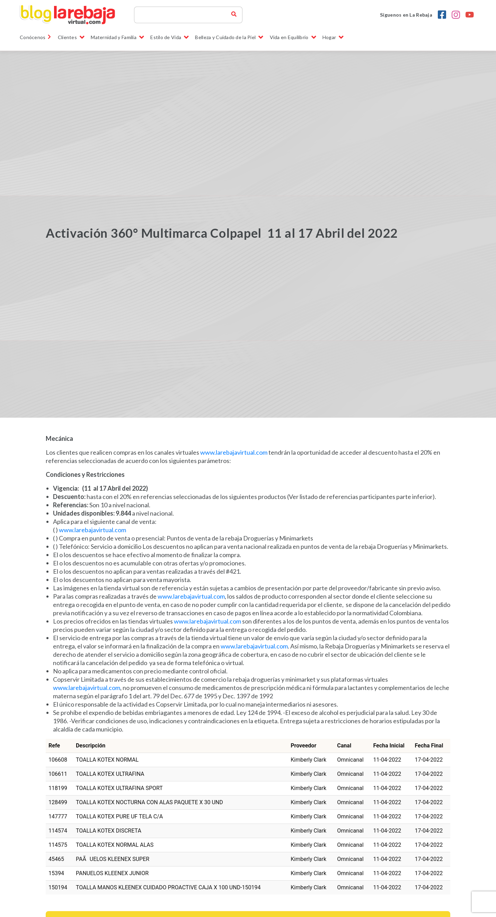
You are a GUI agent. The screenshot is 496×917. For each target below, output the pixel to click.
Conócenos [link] (36, 37)
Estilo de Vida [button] (169, 37)
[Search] (185, 14)
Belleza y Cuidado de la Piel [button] (229, 37)
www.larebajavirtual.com (233, 452)
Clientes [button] (71, 37)
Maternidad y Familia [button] (117, 37)
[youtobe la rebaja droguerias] (470, 15)
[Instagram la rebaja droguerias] (456, 15)
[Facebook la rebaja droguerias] (442, 15)
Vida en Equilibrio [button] (293, 37)
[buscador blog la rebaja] (234, 15)
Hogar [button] (333, 37)
